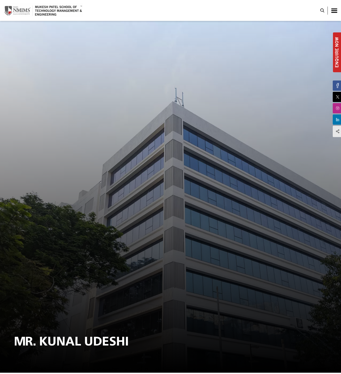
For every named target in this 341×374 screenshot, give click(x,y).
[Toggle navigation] (334, 10)
